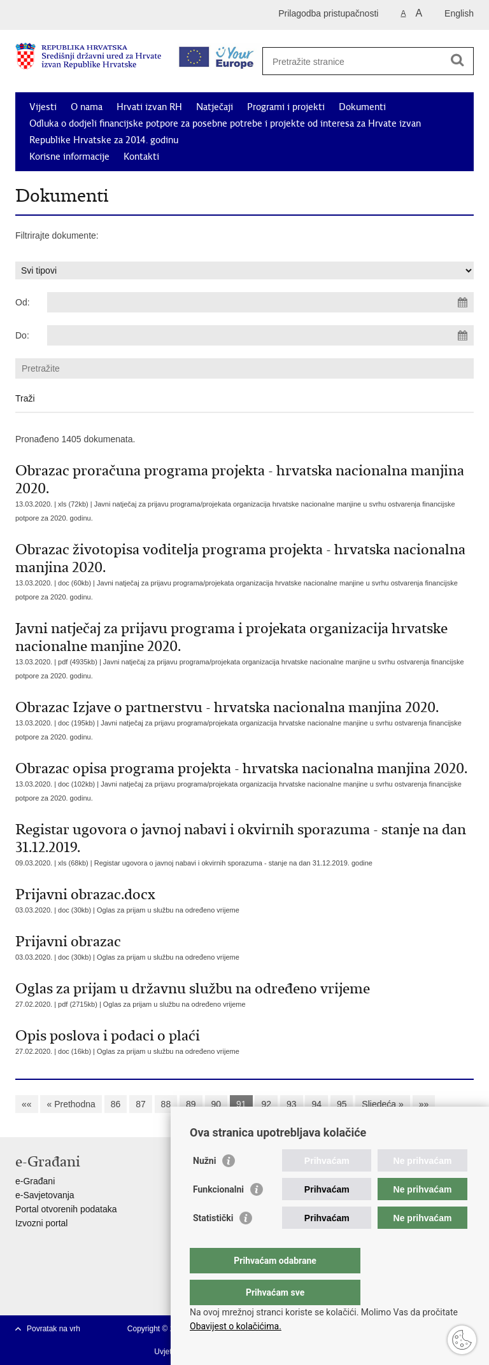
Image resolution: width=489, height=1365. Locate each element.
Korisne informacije (69, 156)
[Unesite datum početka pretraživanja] (260, 302)
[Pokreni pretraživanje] (457, 60)
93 (292, 1104)
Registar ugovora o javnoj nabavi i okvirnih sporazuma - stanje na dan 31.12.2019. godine (233, 863)
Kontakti (141, 156)
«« (27, 1104)
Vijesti (43, 107)
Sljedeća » (382, 1104)
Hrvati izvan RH (149, 107)
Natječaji (214, 107)
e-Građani (35, 1181)
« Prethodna (70, 1104)
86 (116, 1104)
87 (141, 1104)
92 (266, 1104)
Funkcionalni (218, 1215)
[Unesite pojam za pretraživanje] (363, 61)
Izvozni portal (41, 1223)
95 (342, 1104)
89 (191, 1104)
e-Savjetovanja (44, 1195)
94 (316, 1104)
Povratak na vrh (53, 1328)
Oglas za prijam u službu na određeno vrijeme (168, 910)
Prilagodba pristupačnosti (328, 13)
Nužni (204, 1186)
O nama (87, 107)
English (459, 13)
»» (424, 1104)
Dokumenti (362, 107)
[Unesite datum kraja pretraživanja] (260, 335)
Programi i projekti (286, 107)
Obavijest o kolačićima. (235, 1326)
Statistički (213, 1243)
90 (216, 1104)
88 (166, 1104)
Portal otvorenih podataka (66, 1209)
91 (241, 1104)
